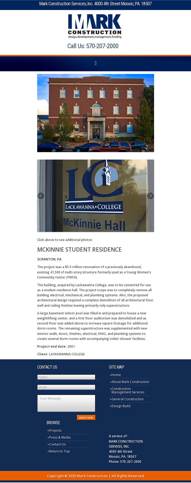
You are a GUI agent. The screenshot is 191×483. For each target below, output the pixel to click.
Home (116, 375)
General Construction (128, 399)
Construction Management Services (128, 390)
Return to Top (59, 451)
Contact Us (57, 444)
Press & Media (60, 437)
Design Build (121, 406)
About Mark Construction (130, 382)
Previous (41, 196)
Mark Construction (95, 26)
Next (150, 196)
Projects (55, 430)
